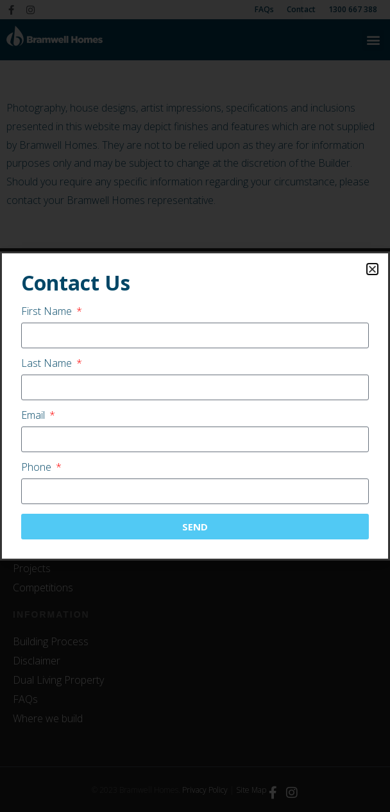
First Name (47, 312)
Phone (37, 468)
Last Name (47, 364)
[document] (195, 406)
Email (34, 416)
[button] (372, 269)
